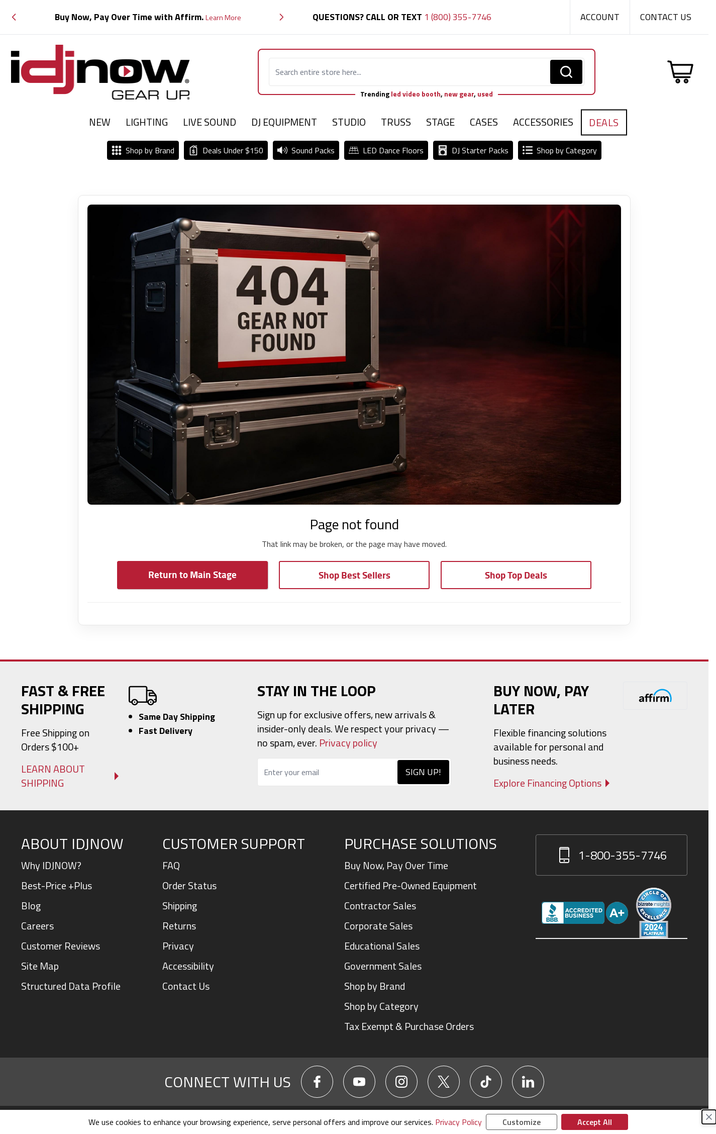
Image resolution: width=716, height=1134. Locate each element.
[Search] (566, 72)
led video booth (416, 93)
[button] (14, 17)
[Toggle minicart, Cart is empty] (680, 72)
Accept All (594, 1122)
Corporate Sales (378, 925)
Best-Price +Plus (56, 885)
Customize (521, 1122)
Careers (37, 925)
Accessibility (188, 966)
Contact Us (665, 17)
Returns (179, 925)
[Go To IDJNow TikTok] (486, 1082)
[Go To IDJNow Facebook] (317, 1082)
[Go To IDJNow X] (444, 1082)
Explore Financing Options (547, 783)
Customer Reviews (60, 946)
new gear (459, 93)
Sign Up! (423, 772)
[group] (147, 17)
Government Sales (383, 966)
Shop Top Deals (516, 575)
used (485, 93)
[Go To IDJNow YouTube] (359, 1082)
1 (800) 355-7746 (457, 17)
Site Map (40, 966)
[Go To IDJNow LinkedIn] (528, 1082)
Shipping (179, 905)
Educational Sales (382, 946)
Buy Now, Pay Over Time (396, 865)
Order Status (189, 885)
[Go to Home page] (100, 72)
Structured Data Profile (71, 986)
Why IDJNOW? (51, 865)
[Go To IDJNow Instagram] (401, 1082)
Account (600, 17)
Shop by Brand (374, 986)
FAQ (171, 865)
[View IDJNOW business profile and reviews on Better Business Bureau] (585, 913)
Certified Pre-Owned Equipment (410, 885)
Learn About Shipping (53, 776)
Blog (31, 905)
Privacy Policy (458, 1122)
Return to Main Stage (192, 574)
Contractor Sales (380, 905)
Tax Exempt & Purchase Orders (409, 1026)
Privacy (178, 946)
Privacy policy (348, 742)
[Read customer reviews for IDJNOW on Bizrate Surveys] (653, 913)
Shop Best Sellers (354, 575)
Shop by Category (381, 1006)
